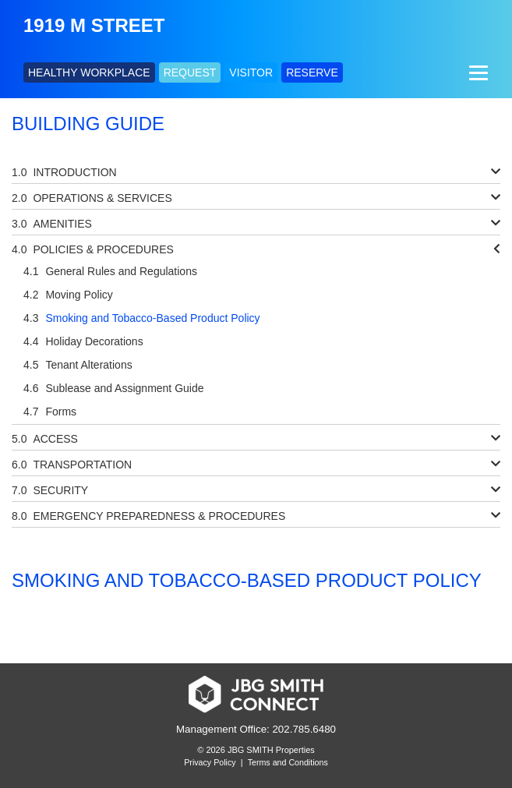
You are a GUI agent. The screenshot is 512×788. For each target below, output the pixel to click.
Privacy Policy (209, 762)
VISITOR (251, 72)
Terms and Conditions (288, 762)
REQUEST (190, 72)
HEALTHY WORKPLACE (89, 72)
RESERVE (312, 72)
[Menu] (476, 72)
